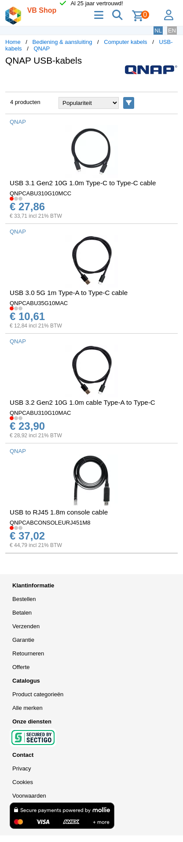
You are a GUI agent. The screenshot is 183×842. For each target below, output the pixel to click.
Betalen (22, 612)
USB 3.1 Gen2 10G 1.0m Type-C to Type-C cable (83, 183)
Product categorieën (37, 694)
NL (158, 30)
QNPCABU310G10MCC (40, 193)
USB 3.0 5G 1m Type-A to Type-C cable (69, 292)
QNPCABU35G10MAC (39, 303)
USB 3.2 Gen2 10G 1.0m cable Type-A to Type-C (82, 402)
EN (172, 30)
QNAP (41, 48)
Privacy (21, 768)
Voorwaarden (29, 795)
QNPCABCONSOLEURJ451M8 (50, 522)
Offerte (21, 667)
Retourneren (28, 653)
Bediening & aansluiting (62, 42)
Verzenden (26, 626)
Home (13, 42)
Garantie (23, 640)
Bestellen (24, 599)
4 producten (25, 102)
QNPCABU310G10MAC (40, 413)
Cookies (22, 782)
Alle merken (27, 708)
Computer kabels (125, 42)
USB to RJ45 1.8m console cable (59, 512)
